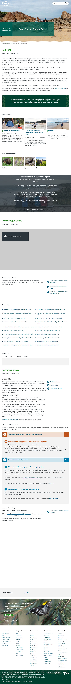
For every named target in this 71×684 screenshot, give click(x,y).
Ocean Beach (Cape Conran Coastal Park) (47, 341)
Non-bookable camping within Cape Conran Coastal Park (34, 132)
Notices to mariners (62, 658)
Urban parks (5, 645)
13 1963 (27, 592)
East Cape (51, 130)
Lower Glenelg (33, 657)
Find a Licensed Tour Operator (35, 209)
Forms (59, 650)
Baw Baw (32, 635)
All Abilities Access (48, 633)
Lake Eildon (32, 655)
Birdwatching (19, 635)
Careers (46, 647)
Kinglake (32, 653)
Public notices (61, 668)
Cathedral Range (34, 643)
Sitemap (52, 672)
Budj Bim (32, 639)
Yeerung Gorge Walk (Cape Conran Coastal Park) (49, 318)
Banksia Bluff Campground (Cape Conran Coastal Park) (51, 309)
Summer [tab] (5, 356)
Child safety (61, 635)
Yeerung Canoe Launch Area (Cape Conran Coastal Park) (18, 338)
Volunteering (47, 663)
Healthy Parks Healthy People (61, 642)
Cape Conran (33, 641)
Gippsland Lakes (34, 647)
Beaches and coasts (6, 637)
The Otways (32, 651)
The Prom (32, 665)
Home (4, 43)
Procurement (61, 664)
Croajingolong (33, 645)
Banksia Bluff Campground (11, 130)
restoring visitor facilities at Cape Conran (19, 514)
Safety (45, 657)
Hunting (18, 645)
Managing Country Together (62, 653)
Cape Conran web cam (56, 388)
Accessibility (10, 672)
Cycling (17, 641)
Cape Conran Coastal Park (19, 43)
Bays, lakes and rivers (5, 634)
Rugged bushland (6, 641)
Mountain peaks (5, 639)
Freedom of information (34, 672)
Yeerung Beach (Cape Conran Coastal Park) (48, 345)
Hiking (17, 643)
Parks (9, 43)
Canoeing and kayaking (19, 638)
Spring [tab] (26, 356)
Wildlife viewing (19, 655)
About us (60, 633)
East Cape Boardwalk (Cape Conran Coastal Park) (49, 327)
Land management (62, 648)
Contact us (60, 637)
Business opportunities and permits (48, 644)
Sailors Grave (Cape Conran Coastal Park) (14, 318)
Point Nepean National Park (33, 662)
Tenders (46, 659)
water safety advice (60, 88)
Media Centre (61, 656)
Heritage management (61, 646)
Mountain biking (20, 649)
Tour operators (47, 661)
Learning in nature (48, 653)
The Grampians (33, 649)
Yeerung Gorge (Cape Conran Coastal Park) (48, 338)
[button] (66, 3)
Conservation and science (48, 640)
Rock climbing (19, 651)
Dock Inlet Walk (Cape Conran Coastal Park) (15, 322)
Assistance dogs (54, 385)
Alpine (31, 633)
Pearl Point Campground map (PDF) (58, 287)
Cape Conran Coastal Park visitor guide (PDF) (58, 281)
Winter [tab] (19, 356)
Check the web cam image (10, 419)
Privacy (5, 617)
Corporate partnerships (47, 650)
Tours (17, 653)
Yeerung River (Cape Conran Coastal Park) (48, 334)
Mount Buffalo (33, 659)
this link (51, 483)
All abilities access (54, 382)
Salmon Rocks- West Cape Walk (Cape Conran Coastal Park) (19, 327)
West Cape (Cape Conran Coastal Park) (14, 330)
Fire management (62, 639)
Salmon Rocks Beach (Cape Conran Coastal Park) (16, 341)
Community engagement (47, 636)
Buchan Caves (33, 637)
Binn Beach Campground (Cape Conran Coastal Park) (17, 309)
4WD (17, 633)
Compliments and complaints (21, 672)
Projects (60, 666)
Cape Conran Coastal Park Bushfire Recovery (59, 511)
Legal (43, 672)
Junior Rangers (19, 647)
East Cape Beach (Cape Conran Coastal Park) (48, 330)
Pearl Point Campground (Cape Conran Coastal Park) (17, 313)
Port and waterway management (62, 661)
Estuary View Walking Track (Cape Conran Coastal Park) (18, 345)
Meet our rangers (48, 655)
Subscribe (8, 615)
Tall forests (4, 643)
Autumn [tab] (12, 356)
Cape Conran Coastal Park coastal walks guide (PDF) (59, 292)
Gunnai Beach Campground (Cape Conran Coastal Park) (18, 334)
